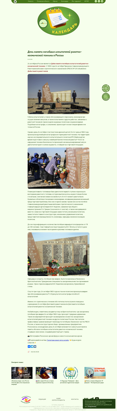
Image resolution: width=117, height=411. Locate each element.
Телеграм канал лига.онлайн (58, 340)
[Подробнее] (92, 406)
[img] (58, 21)
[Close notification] (114, 400)
